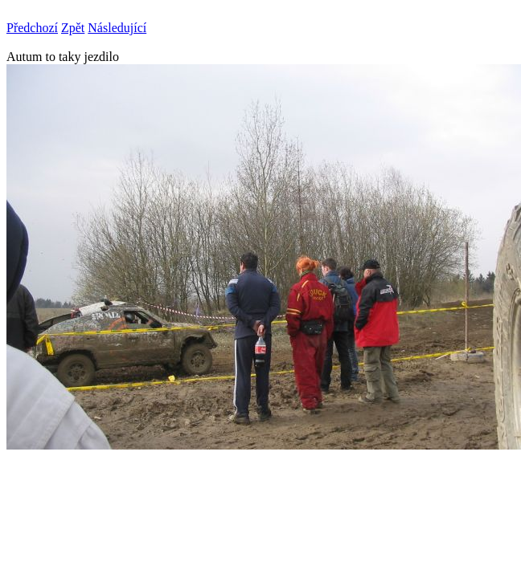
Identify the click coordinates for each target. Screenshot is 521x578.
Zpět (72, 28)
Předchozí (32, 28)
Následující (117, 28)
